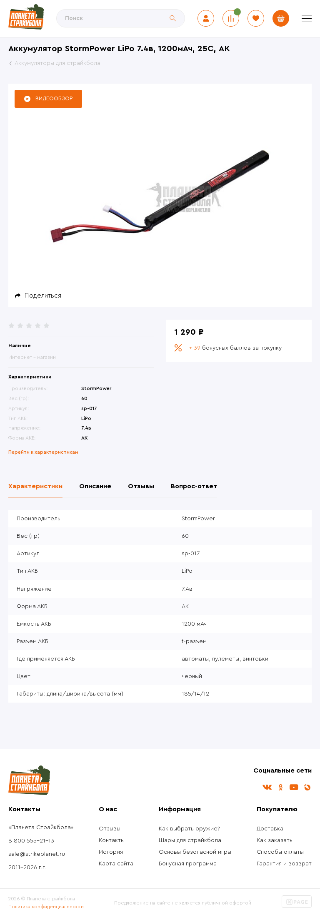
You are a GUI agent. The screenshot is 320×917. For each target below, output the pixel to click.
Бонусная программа (188, 864)
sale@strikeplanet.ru (36, 854)
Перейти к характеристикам (43, 452)
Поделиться (43, 295)
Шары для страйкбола (190, 840)
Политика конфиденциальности (46, 906)
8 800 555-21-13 (31, 841)
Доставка (270, 829)
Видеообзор (53, 98)
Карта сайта (116, 864)
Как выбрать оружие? (189, 829)
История (111, 852)
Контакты (112, 840)
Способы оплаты (280, 852)
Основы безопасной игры (195, 852)
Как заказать (274, 840)
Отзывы (109, 829)
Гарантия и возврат (284, 864)
